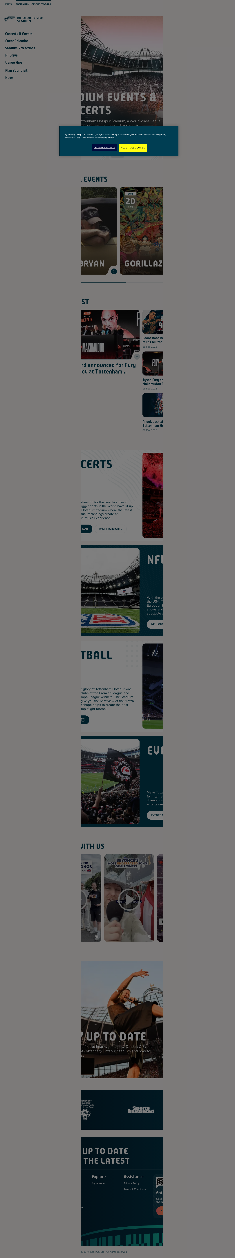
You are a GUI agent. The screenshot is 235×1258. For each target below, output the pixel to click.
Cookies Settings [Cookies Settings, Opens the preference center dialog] (104, 147)
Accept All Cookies (133, 147)
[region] (118, 141)
